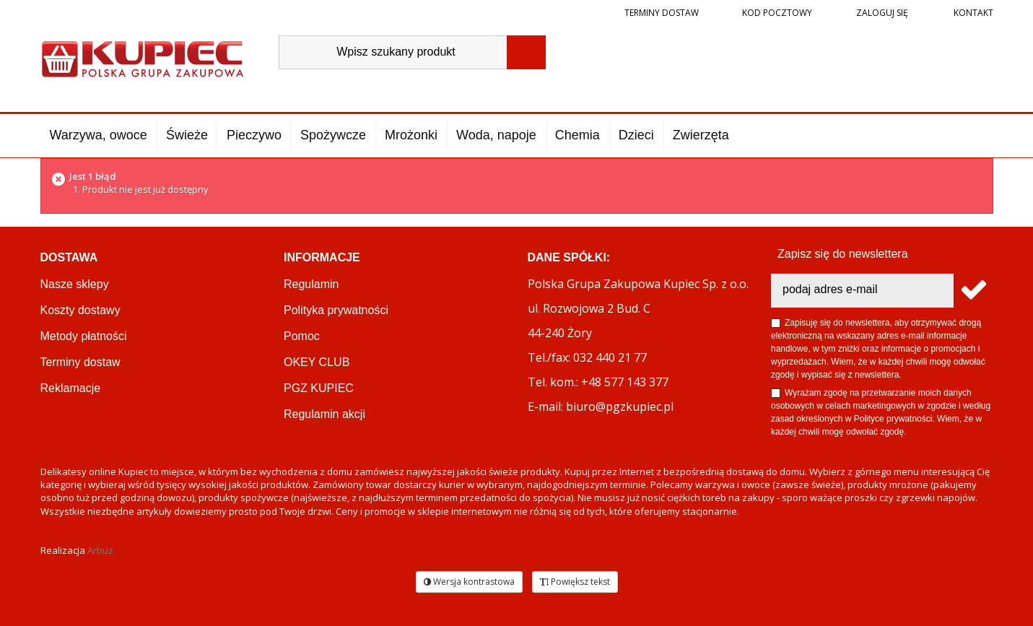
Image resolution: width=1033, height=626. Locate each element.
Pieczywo (254, 135)
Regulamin (311, 284)
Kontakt (972, 12)
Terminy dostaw (661, 12)
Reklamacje (70, 388)
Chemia (577, 135)
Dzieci (636, 135)
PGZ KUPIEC (319, 388)
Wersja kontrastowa (469, 581)
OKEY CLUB (316, 362)
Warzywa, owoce (98, 135)
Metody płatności (83, 336)
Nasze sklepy (74, 284)
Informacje (322, 257)
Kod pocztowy (777, 12)
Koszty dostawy (80, 310)
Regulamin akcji (324, 414)
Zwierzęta (701, 135)
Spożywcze (333, 135)
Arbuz (100, 550)
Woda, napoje (496, 135)
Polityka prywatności (336, 310)
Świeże (187, 135)
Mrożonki (411, 135)
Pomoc (302, 336)
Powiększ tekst (575, 581)
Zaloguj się (881, 12)
